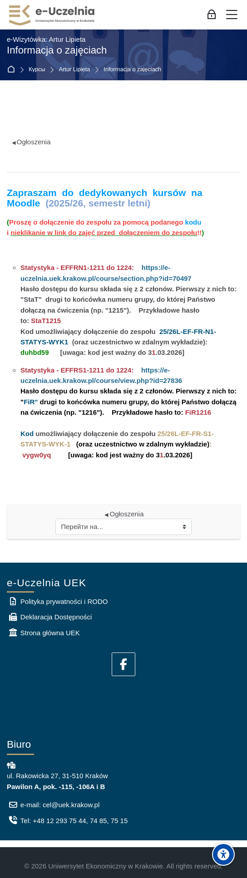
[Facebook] (123, 664)
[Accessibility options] (223, 854)
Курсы (37, 70)
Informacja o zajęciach (132, 70)
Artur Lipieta (74, 70)
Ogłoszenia (31, 142)
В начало (13, 69)
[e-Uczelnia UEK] (52, 15)
